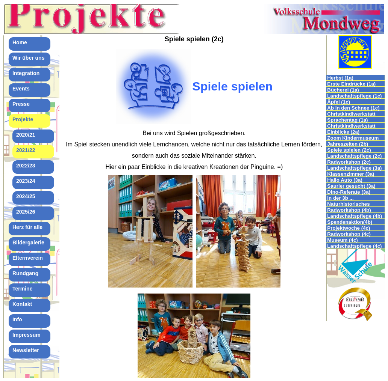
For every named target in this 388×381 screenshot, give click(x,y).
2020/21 (25, 135)
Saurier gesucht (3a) (351, 186)
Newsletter (25, 350)
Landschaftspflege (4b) (354, 216)
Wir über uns (28, 58)
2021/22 (25, 150)
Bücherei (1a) (343, 90)
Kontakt (22, 304)
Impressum (26, 335)
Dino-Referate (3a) (348, 192)
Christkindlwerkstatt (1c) (351, 114)
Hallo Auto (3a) (344, 180)
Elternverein (27, 258)
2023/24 (25, 181)
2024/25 (25, 196)
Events (21, 89)
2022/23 (25, 166)
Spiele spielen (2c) (349, 150)
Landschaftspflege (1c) (354, 96)
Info (17, 319)
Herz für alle (27, 227)
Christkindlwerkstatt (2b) (351, 126)
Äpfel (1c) (338, 102)
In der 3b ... (340, 198)
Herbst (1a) (340, 78)
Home (19, 42)
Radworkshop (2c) (349, 162)
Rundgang (25, 273)
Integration (25, 73)
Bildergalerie (28, 242)
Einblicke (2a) (343, 132)
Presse (21, 104)
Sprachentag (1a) (347, 120)
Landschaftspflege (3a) (354, 168)
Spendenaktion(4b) (349, 222)
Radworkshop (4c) (349, 234)
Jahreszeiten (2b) (347, 144)
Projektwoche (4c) (348, 228)
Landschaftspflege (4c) (354, 246)
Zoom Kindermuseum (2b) (353, 138)
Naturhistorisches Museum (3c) (348, 204)
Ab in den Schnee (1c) (353, 108)
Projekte (22, 119)
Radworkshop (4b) (349, 210)
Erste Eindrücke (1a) (351, 84)
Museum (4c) (342, 240)
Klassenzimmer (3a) (350, 174)
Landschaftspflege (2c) (354, 156)
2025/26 (25, 212)
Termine (22, 289)
